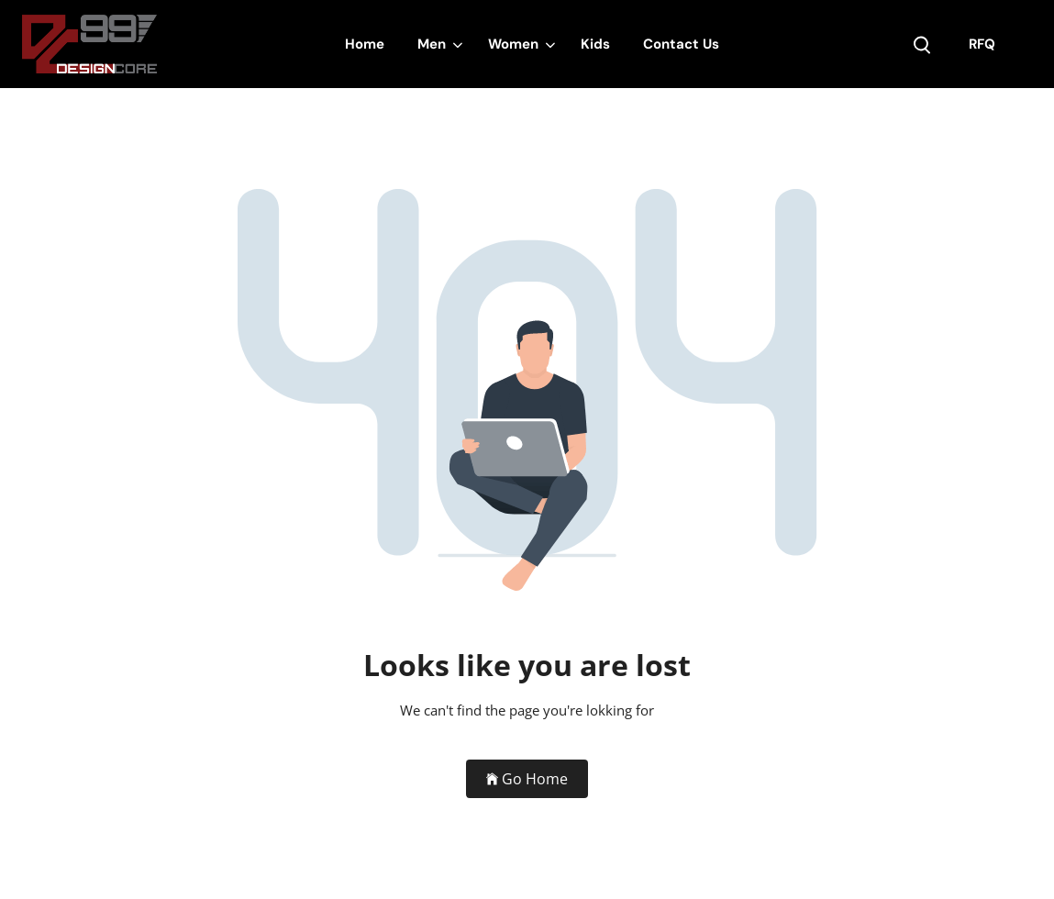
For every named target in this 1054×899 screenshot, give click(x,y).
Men (431, 44)
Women (513, 44)
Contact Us (681, 44)
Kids (595, 44)
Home (364, 44)
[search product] (921, 45)
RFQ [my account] (982, 44)
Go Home (527, 779)
